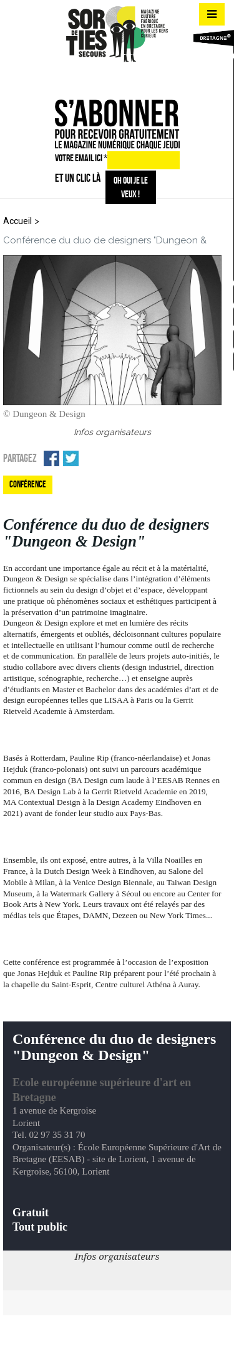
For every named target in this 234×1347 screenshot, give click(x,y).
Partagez (20, 458)
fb (93, 77)
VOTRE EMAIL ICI (81, 158)
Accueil (17, 221)
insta (114, 77)
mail (137, 77)
